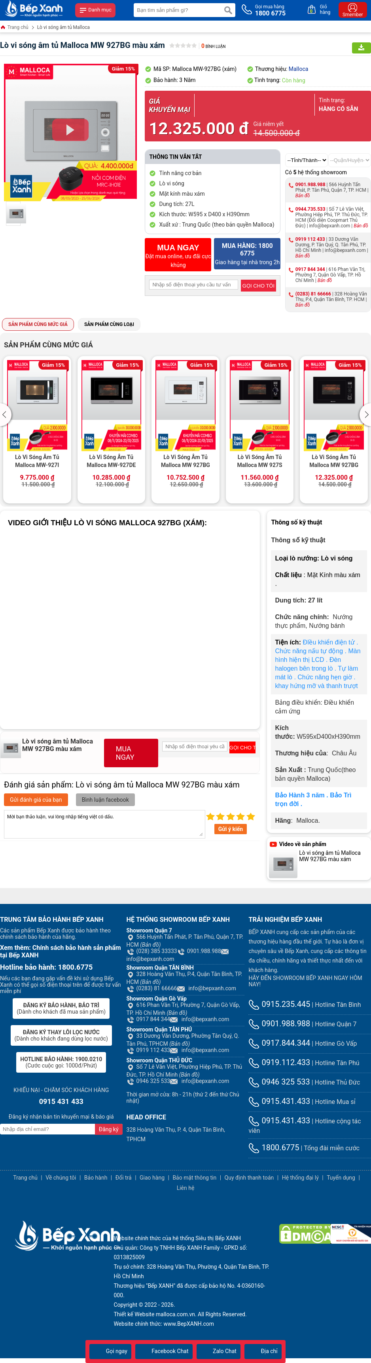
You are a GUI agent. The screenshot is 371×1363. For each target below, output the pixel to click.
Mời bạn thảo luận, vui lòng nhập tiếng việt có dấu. (104, 824)
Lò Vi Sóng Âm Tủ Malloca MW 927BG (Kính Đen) (333, 462)
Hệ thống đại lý (300, 1177)
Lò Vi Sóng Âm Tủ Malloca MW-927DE (111, 461)
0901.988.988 (310, 184)
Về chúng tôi (60, 1177)
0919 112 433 (310, 239)
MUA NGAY (125, 753)
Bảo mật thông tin (194, 1177)
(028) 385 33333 (152, 951)
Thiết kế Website (134, 1314)
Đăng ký (109, 1129)
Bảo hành (96, 1177)
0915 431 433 (61, 1101)
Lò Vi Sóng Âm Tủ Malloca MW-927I (37, 461)
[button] (7, 414)
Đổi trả (123, 1177)
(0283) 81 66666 (313, 294)
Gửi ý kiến (230, 829)
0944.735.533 (310, 209)
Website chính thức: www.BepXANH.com (164, 1324)
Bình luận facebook (105, 800)
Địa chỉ (263, 1351)
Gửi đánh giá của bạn (36, 800)
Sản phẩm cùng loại (109, 324)
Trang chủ (14, 28)
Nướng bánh (326, 625)
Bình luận (213, 46)
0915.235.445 (279, 1004)
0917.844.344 (279, 1043)
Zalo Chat (219, 1351)
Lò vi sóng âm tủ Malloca (63, 27)
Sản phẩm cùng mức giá (38, 324)
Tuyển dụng (341, 1177)
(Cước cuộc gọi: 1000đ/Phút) (61, 1062)
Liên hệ (186, 1188)
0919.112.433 (279, 1062)
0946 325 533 (148, 1081)
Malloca (299, 69)
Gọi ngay (110, 1351)
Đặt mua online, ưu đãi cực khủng (178, 255)
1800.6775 (273, 1147)
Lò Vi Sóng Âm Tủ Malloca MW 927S (259, 461)
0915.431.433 (279, 1101)
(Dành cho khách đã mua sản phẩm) (61, 1008)
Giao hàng (152, 1177)
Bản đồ (302, 195)
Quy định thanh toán (249, 1177)
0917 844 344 (310, 269)
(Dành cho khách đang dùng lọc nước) (61, 1035)
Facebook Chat (164, 1351)
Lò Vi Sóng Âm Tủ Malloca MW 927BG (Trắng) (185, 462)
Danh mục (95, 10)
